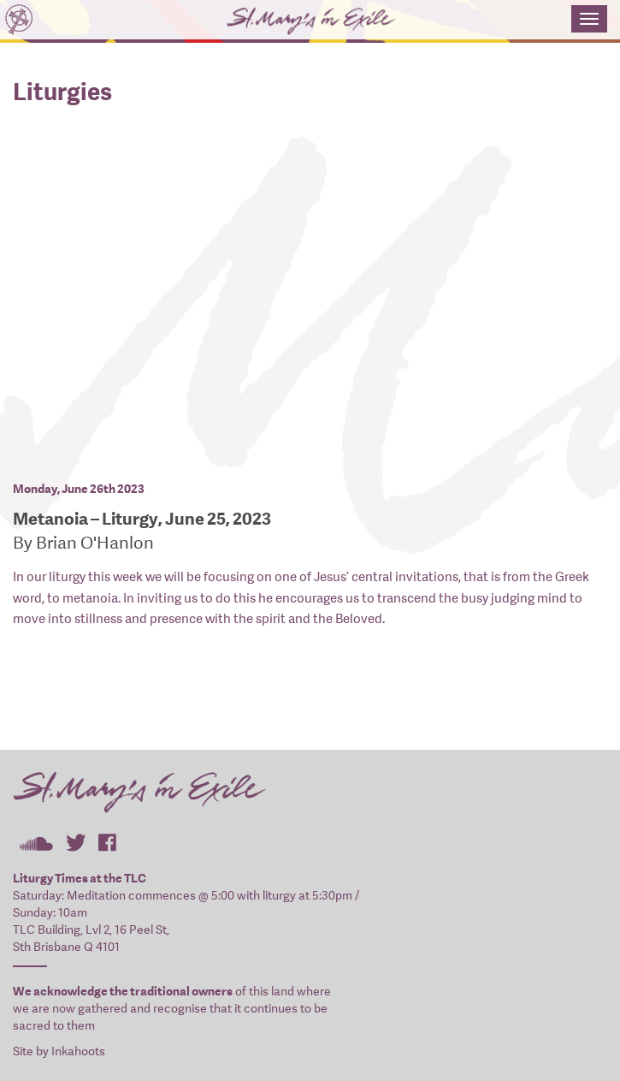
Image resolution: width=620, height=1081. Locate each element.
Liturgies (62, 92)
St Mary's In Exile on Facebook (107, 842)
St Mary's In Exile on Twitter (76, 842)
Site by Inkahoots (59, 1051)
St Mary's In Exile (285, 21)
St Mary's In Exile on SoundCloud (36, 842)
